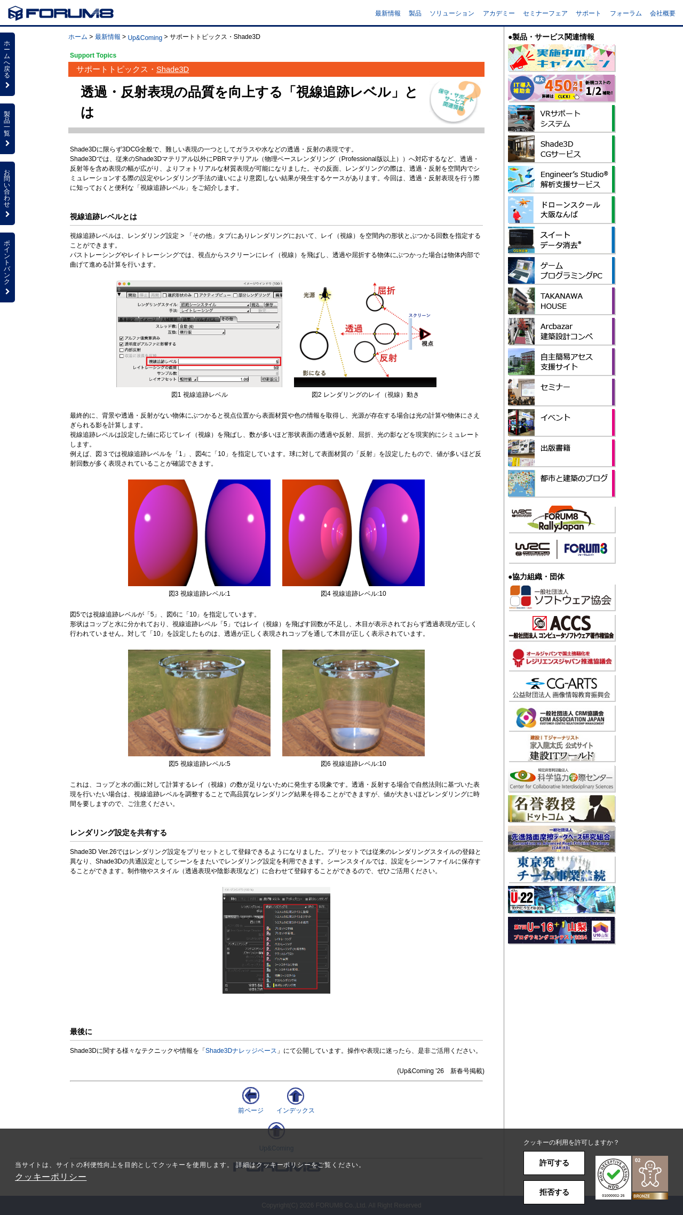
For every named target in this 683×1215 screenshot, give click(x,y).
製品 (415, 13)
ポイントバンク (7, 267)
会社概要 (663, 13)
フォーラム (626, 13)
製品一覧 (7, 128)
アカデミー (499, 13)
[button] (631, 1178)
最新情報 (388, 13)
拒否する (554, 1192)
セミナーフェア (545, 13)
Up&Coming (145, 38)
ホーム (78, 37)
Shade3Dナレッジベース (241, 1050)
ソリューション (452, 13)
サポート (588, 13)
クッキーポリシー (50, 1176)
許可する (554, 1162)
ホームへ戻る (7, 64)
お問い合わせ (7, 193)
